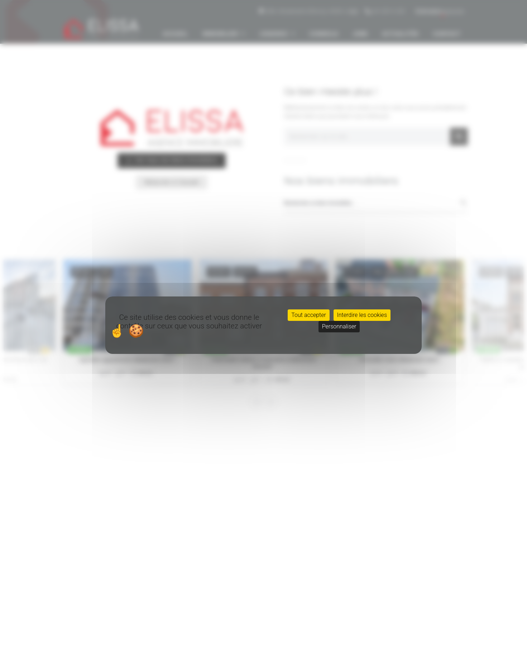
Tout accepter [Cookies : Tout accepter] (308, 315)
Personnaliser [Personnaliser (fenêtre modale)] (339, 326)
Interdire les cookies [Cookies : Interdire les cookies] (362, 315)
